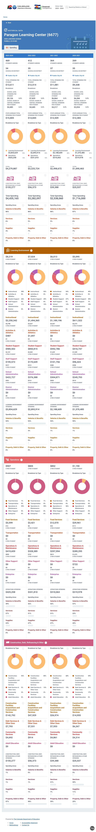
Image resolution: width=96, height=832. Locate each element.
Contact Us (25, 825)
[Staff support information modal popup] (23, 359)
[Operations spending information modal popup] (21, 460)
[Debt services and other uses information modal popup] (23, 721)
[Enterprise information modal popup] (23, 574)
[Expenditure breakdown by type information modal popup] (23, 123)
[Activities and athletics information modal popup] (23, 330)
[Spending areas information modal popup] (23, 597)
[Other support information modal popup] (23, 561)
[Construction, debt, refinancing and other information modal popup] (23, 175)
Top (92, 828)
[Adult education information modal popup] (23, 743)
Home (5, 17)
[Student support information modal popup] (23, 346)
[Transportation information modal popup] (23, 533)
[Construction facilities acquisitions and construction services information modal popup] (23, 703)
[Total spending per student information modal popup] (23, 80)
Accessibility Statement (30, 823)
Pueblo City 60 (11, 76)
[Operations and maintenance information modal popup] (23, 546)
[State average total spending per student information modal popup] (23, 113)
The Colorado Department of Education (27, 819)
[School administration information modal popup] (23, 372)
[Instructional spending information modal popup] (23, 317)
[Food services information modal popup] (23, 519)
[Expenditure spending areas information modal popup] (23, 205)
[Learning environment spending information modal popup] (31, 250)
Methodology (13, 825)
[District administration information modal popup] (23, 387)
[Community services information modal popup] (23, 732)
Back (8, 22)
